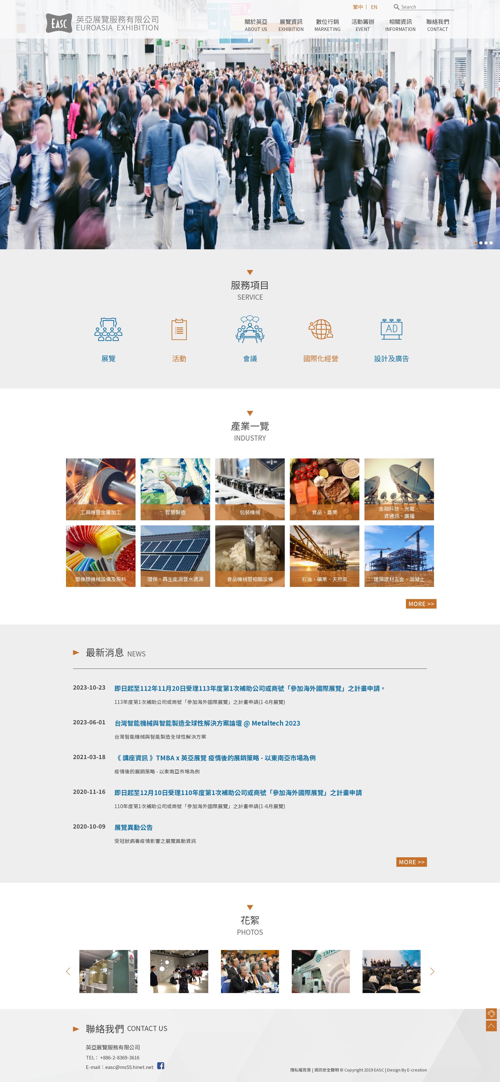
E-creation (417, 1070)
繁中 (358, 7)
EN (374, 7)
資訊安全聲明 (326, 1070)
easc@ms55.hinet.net (129, 1067)
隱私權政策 (300, 1070)
